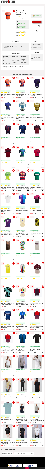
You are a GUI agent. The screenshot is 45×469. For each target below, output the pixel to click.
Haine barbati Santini (28, 7)
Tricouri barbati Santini (38, 7)
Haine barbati (12, 7)
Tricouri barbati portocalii (19, 453)
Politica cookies (33, 461)
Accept (27, 468)
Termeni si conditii (12, 461)
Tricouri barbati (20, 7)
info (13, 97)
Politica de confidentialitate (23, 461)
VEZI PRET (37, 22)
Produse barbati (5, 7)
